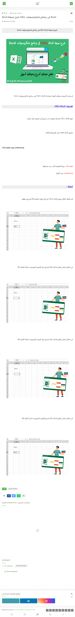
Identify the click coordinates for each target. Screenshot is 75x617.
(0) (71, 21)
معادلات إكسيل (15, 13)
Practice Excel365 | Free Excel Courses (24, 610)
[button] (9, 495)
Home (4, 13)
